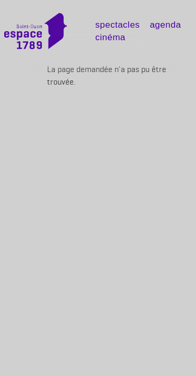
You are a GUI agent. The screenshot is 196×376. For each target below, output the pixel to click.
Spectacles (117, 24)
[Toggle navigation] (83, 35)
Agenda (165, 24)
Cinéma (110, 37)
